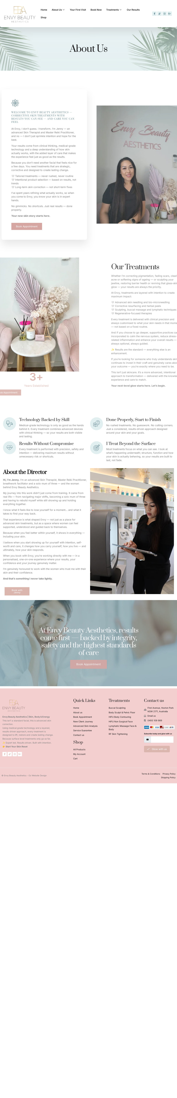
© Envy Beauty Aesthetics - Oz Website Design (24, 775)
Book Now (92, 13)
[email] (162, 739)
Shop (139, 13)
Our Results (127, 13)
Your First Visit (75, 13)
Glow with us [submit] (157, 749)
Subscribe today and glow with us (158, 734)
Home (44, 13)
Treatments (109, 13)
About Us (57, 13)
